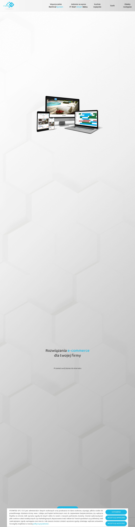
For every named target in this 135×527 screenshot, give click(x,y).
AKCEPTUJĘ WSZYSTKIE (116, 523)
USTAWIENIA (116, 512)
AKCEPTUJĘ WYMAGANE (116, 518)
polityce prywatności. (41, 524)
